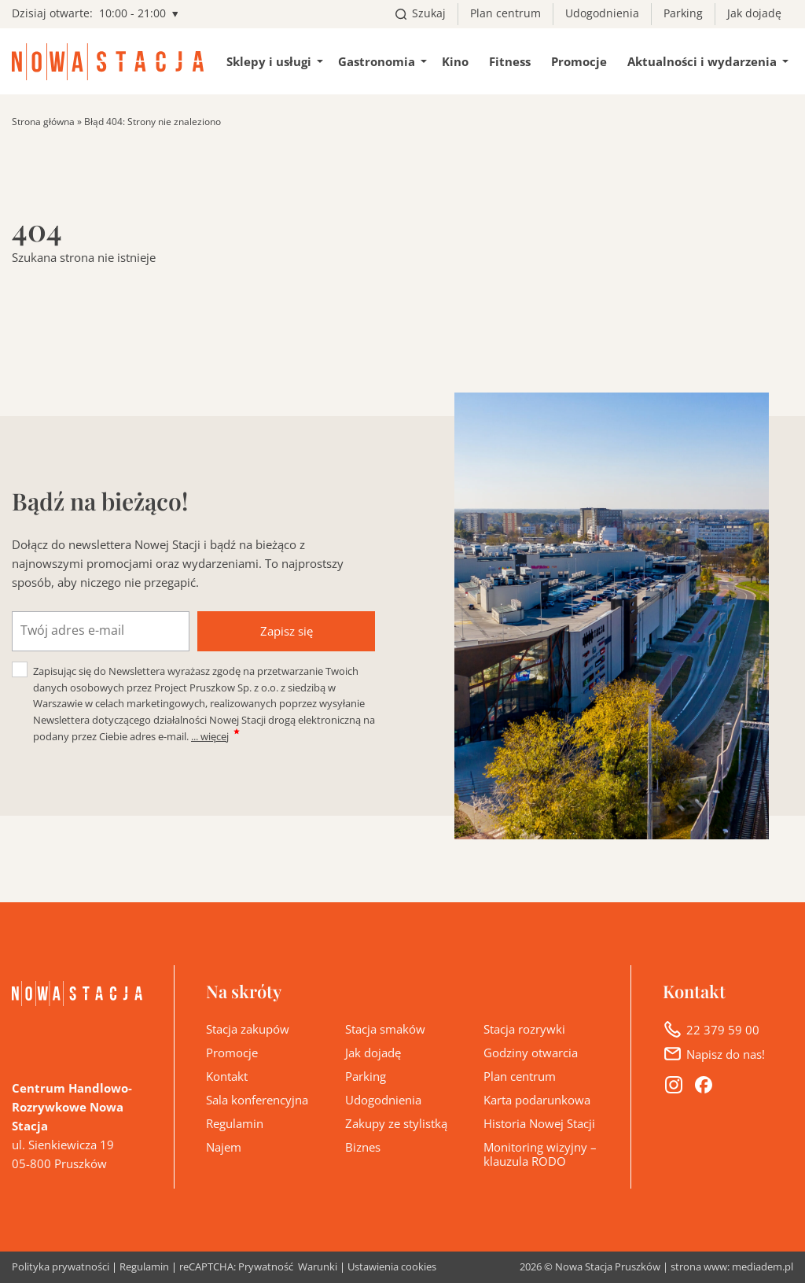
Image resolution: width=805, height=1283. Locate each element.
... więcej (210, 736)
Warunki (317, 1268)
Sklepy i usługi (268, 61)
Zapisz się (286, 631)
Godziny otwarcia (530, 1052)
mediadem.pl (762, 1267)
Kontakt (227, 1076)
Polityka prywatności (60, 1268)
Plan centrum (505, 13)
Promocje (579, 61)
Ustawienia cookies (391, 1267)
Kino (455, 61)
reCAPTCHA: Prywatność (236, 1268)
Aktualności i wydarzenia (702, 61)
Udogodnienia (602, 13)
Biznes (362, 1147)
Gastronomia (376, 61)
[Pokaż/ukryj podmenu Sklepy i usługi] (320, 61)
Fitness (510, 61)
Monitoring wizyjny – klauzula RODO (540, 1154)
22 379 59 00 (722, 1030)
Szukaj (429, 13)
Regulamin (234, 1123)
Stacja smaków (385, 1029)
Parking (683, 13)
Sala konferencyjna (257, 1100)
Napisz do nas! (725, 1054)
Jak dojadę (754, 13)
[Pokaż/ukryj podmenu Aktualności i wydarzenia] (785, 61)
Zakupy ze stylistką (396, 1123)
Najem (223, 1147)
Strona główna (43, 121)
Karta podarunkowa (536, 1100)
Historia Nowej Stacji (539, 1123)
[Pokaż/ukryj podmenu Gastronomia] (424, 61)
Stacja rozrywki (524, 1029)
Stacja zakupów (247, 1029)
